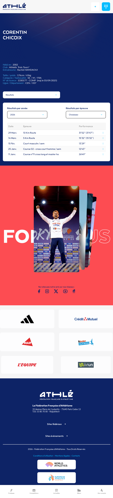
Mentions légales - (63, 455)
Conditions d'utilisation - (44, 455)
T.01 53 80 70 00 (40, 411)
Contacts (76, 455)
